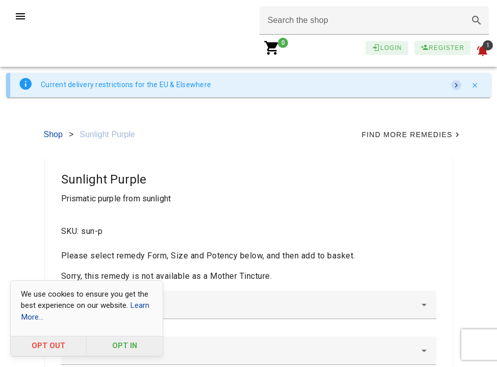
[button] (476, 20)
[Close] (474, 85)
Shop (53, 134)
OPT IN (124, 346)
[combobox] (248, 305)
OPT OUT (48, 346)
